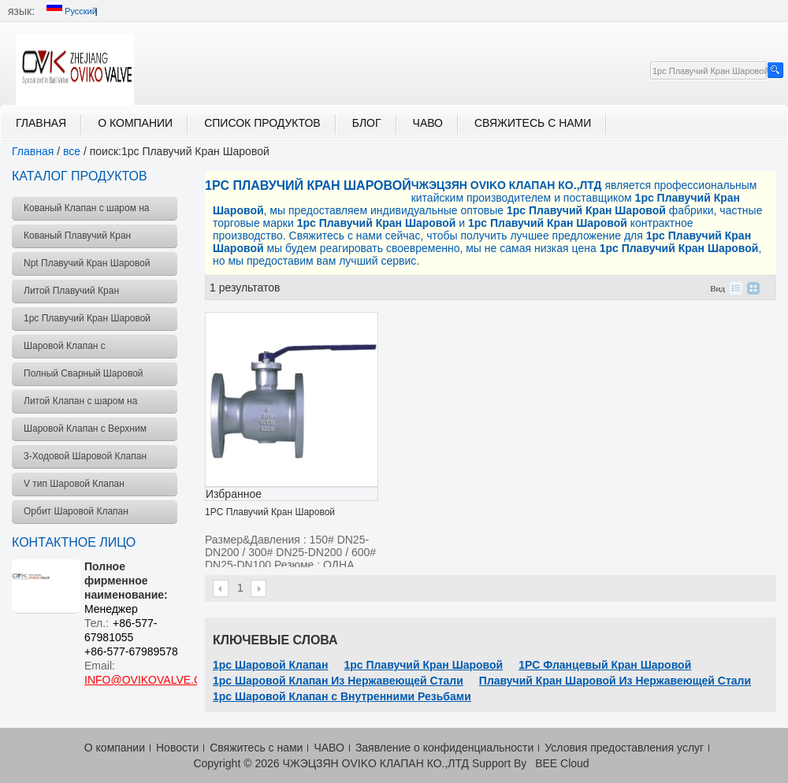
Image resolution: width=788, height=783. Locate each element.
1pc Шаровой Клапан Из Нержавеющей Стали (338, 680)
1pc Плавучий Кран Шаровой (423, 665)
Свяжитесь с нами (532, 123)
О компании (135, 123)
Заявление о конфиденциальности (444, 747)
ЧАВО (428, 123)
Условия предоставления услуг (624, 747)
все (71, 151)
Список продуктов (262, 123)
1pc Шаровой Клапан (270, 665)
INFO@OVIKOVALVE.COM (152, 680)
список (736, 288)
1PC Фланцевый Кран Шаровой (605, 665)
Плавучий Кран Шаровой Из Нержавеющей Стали (615, 680)
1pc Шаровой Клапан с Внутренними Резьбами (342, 696)
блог (366, 123)
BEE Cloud (562, 763)
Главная (41, 123)
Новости (177, 747)
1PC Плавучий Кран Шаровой (270, 512)
